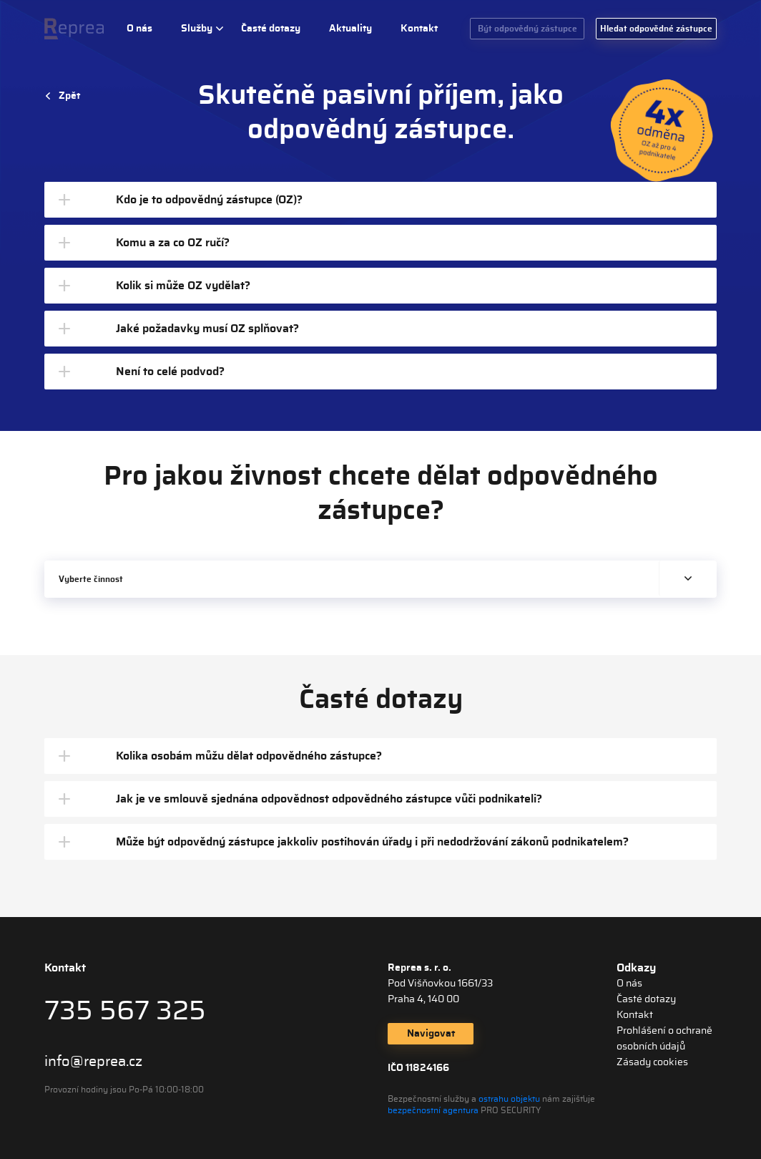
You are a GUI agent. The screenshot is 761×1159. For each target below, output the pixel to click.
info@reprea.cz (93, 1061)
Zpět (69, 96)
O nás (139, 29)
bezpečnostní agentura (433, 1110)
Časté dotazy (270, 29)
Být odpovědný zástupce (527, 28)
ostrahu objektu (509, 1099)
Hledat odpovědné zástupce (656, 28)
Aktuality (350, 29)
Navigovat (431, 1034)
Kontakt (419, 29)
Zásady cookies (652, 1062)
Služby (196, 29)
